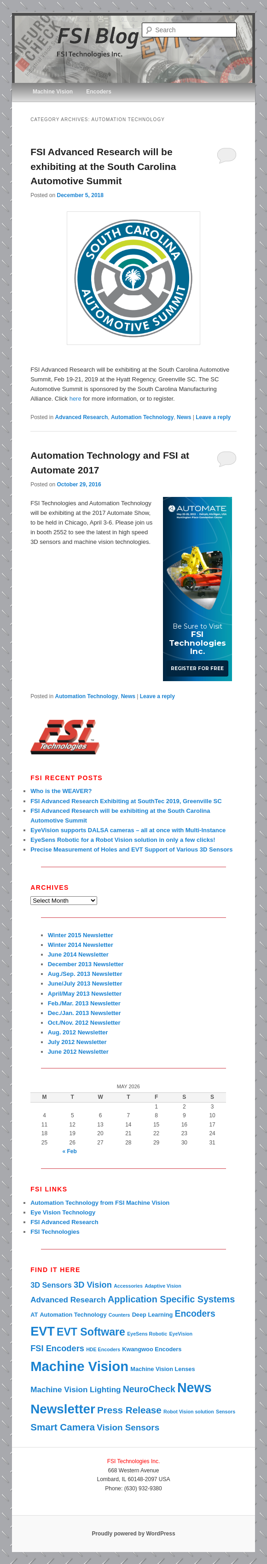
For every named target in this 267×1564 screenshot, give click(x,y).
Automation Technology (142, 417)
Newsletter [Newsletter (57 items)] (62, 1409)
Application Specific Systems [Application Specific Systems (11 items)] (171, 1299)
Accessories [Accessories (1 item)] (128, 1286)
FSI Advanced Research (64, 1222)
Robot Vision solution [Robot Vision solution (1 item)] (188, 1411)
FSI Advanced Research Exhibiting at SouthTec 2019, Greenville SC (125, 801)
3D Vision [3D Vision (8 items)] (93, 1285)
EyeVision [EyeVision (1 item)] (180, 1333)
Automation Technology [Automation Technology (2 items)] (73, 1314)
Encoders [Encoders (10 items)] (194, 1313)
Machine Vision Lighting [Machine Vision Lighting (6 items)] (75, 1389)
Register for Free (197, 668)
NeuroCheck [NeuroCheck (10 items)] (149, 1389)
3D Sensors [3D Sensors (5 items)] (51, 1285)
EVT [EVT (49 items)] (42, 1331)
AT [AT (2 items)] (34, 1314)
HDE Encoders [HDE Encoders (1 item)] (103, 1349)
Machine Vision (53, 91)
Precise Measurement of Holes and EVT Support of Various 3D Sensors (131, 849)
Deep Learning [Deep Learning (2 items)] (152, 1314)
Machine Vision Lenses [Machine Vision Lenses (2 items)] (162, 1369)
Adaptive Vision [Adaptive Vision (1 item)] (163, 1286)
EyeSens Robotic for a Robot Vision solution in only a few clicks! (122, 839)
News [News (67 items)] (194, 1387)
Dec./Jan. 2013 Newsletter (84, 1013)
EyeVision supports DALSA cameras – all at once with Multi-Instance (128, 830)
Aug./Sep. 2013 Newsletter (85, 973)
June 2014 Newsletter (78, 954)
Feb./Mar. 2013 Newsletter (84, 1003)
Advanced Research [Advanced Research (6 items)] (68, 1300)
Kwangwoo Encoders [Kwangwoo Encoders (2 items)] (151, 1349)
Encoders (98, 91)
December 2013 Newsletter (86, 964)
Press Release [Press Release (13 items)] (129, 1410)
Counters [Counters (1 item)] (119, 1315)
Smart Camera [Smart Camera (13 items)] (62, 1427)
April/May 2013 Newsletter (85, 993)
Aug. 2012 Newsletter (78, 1032)
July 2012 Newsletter (77, 1042)
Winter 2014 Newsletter (80, 944)
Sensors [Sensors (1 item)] (225, 1411)
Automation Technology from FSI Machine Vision (99, 1202)
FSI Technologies (55, 1231)
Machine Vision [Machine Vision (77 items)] (79, 1366)
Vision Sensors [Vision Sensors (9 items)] (128, 1427)
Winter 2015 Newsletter (80, 935)
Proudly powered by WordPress (133, 1533)
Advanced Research (81, 417)
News (184, 417)
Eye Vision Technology (62, 1212)
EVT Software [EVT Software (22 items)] (91, 1332)
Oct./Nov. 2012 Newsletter (84, 1022)
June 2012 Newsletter (78, 1051)
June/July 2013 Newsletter (85, 983)
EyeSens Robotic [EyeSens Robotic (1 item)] (147, 1333)
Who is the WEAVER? (61, 791)
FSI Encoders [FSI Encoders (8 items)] (57, 1348)
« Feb (70, 1151)
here (75, 398)
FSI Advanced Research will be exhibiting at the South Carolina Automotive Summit (103, 166)
